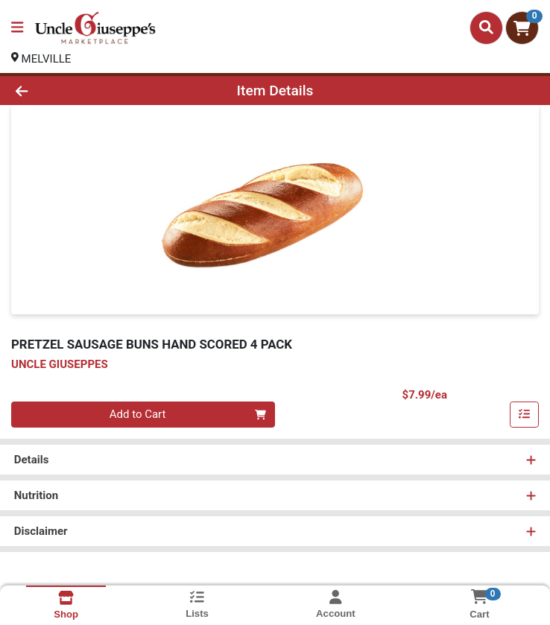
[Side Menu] (17, 28)
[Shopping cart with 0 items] (522, 28)
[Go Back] (77, 90)
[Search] (486, 27)
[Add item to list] (525, 415)
